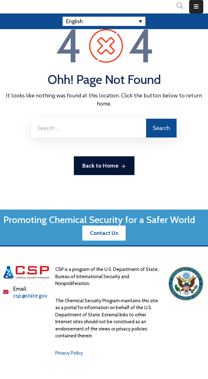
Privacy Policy (69, 353)
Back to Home (104, 166)
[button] (104, 233)
